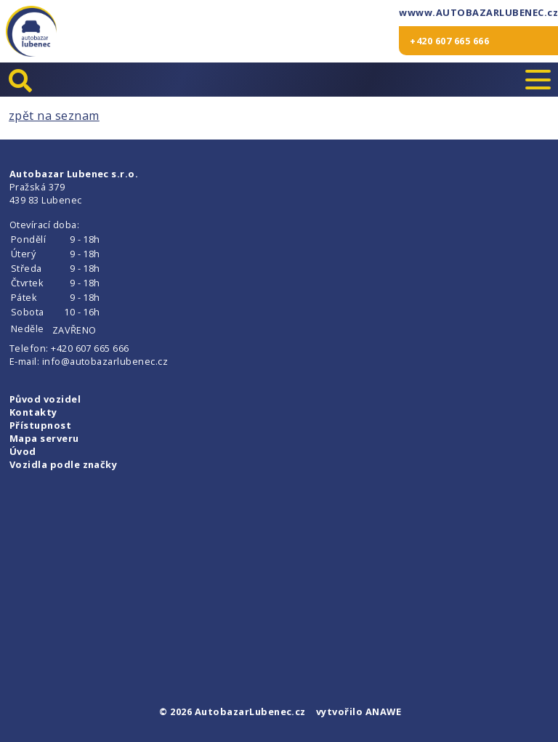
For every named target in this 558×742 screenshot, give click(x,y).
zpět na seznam (54, 116)
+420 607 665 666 (449, 40)
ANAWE (383, 711)
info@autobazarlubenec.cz (105, 361)
